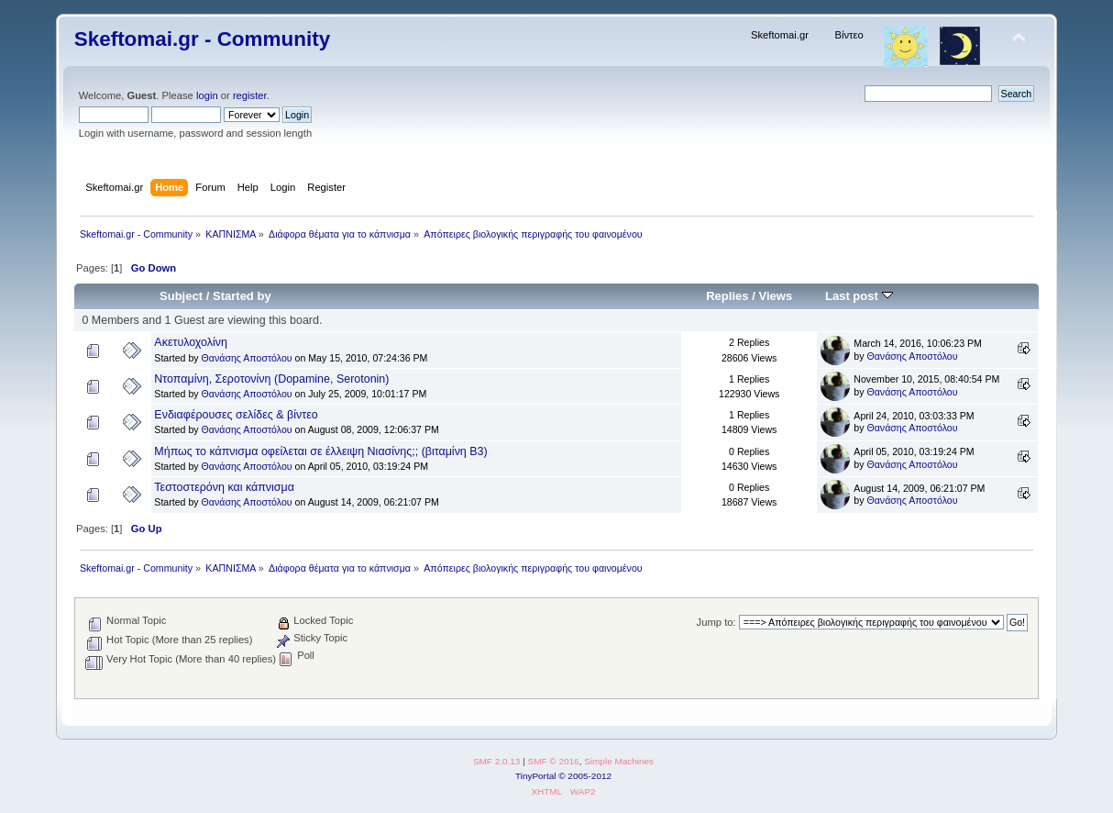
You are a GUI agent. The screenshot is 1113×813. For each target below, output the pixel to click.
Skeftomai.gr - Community (202, 39)
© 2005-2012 (585, 776)
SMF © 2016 (553, 761)
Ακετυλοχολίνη (190, 342)
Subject (181, 296)
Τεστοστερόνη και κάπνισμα (224, 487)
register (250, 95)
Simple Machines (619, 761)
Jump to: (716, 622)
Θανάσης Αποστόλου (247, 357)
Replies (727, 296)
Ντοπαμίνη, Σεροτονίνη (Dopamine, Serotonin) (271, 379)
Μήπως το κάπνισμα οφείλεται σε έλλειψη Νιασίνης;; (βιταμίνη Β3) (320, 451)
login (207, 95)
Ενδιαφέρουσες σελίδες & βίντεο (235, 414)
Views (775, 296)
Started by (242, 296)
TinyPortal (535, 776)
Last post (859, 296)
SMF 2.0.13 (497, 761)
